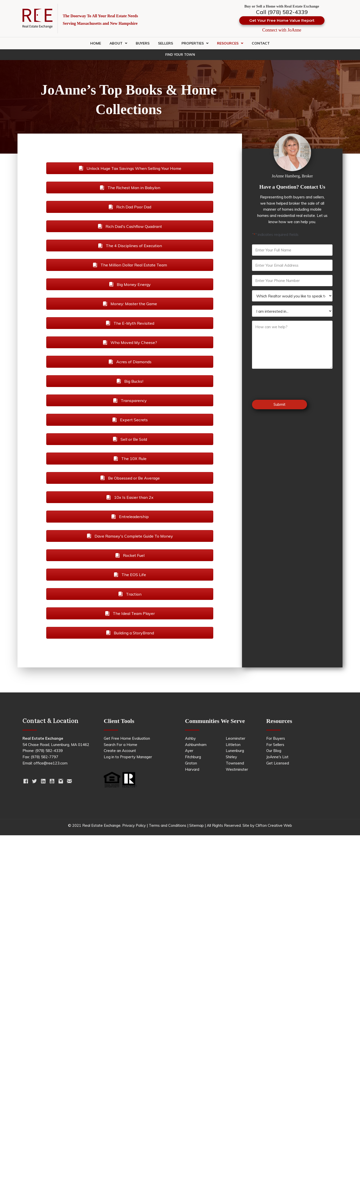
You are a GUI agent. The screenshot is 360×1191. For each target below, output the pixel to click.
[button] (281, 20)
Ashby (190, 738)
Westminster (237, 769)
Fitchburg (193, 756)
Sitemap (196, 825)
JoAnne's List (277, 756)
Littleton (233, 744)
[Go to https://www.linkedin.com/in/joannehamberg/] (43, 781)
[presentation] (290, 384)
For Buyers (275, 738)
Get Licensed (277, 763)
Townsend (235, 763)
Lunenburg (235, 750)
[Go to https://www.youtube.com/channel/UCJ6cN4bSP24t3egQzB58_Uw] (52, 781)
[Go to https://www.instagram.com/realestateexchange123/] (61, 781)
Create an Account (120, 750)
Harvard (192, 769)
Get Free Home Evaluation (127, 738)
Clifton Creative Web (274, 825)
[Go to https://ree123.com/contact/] (69, 781)
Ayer (189, 750)
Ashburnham (195, 744)
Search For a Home (120, 744)
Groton (191, 763)
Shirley (231, 756)
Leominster (235, 738)
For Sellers (275, 744)
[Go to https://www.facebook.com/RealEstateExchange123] (25, 781)
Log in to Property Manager (128, 756)
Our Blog (273, 750)
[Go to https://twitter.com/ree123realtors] (34, 781)
